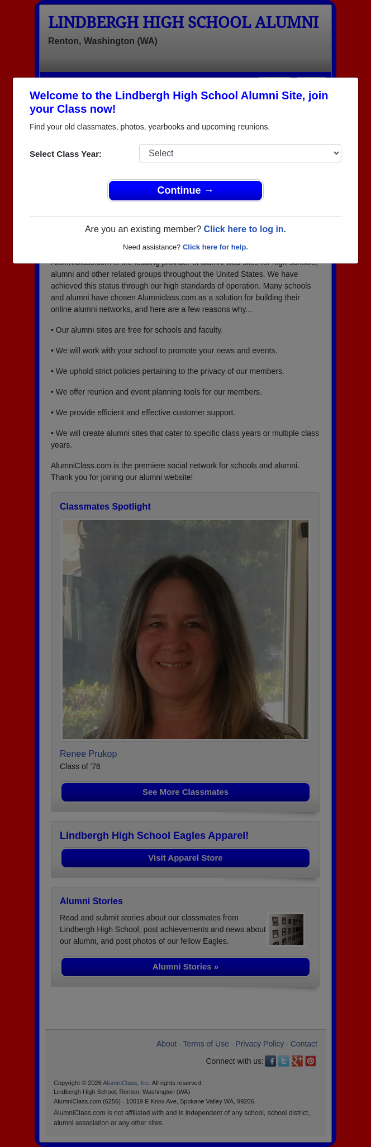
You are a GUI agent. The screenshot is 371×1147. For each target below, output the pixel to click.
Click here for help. (215, 247)
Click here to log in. (244, 229)
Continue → (186, 190)
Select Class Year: (66, 154)
